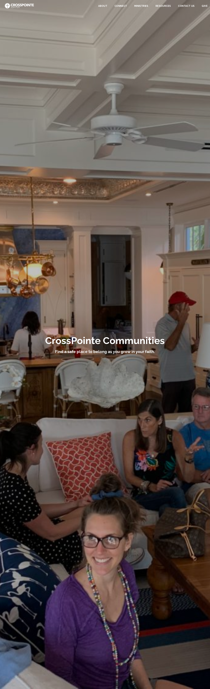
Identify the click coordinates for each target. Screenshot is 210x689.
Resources (163, 6)
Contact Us (186, 6)
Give (205, 6)
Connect (121, 6)
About (102, 6)
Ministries (141, 6)
